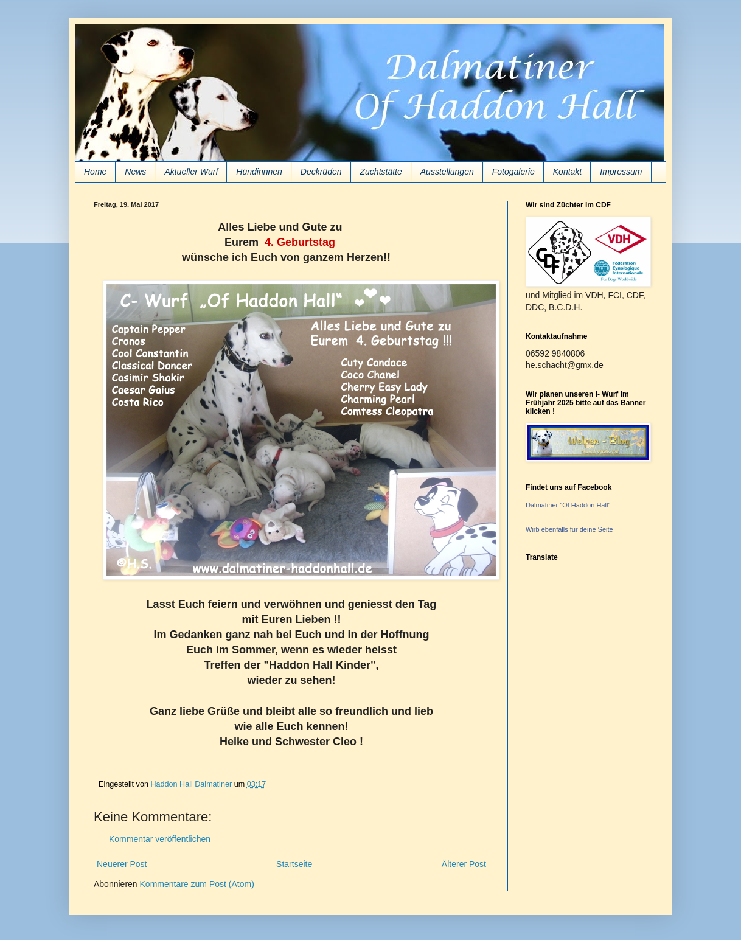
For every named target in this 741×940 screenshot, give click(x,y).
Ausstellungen (447, 171)
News (135, 171)
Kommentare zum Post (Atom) (197, 884)
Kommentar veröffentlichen (159, 839)
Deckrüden (321, 171)
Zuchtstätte (381, 171)
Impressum (621, 171)
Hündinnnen (259, 171)
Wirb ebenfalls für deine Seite (569, 529)
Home (95, 171)
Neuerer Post (122, 864)
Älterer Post (464, 864)
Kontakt (567, 171)
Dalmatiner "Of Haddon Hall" (568, 505)
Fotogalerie (513, 171)
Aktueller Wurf (191, 171)
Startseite (294, 864)
